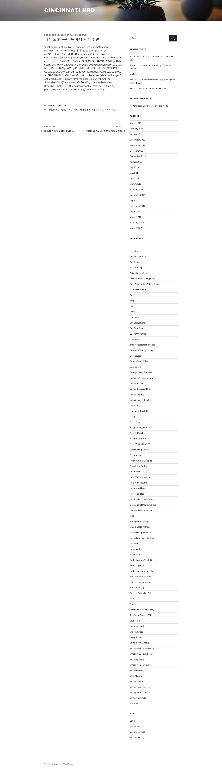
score (132, 598)
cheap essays (136, 339)
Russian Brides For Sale (141, 593)
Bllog (132, 300)
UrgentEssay (136, 637)
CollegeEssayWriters (139, 361)
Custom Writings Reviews (142, 378)
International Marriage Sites (143, 505)
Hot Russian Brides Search (142, 499)
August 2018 (136, 162)
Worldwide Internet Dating (142, 648)
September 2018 (138, 156)
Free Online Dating (138, 466)
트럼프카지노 (97, 110)
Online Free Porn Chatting (142, 538)
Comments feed (137, 732)
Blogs (132, 311)
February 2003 (137, 222)
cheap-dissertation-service (142, 344)
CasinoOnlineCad (138, 334)
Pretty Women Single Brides (143, 560)
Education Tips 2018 (139, 411)
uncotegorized (136, 631)
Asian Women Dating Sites (142, 278)
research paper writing (140, 582)
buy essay (134, 317)
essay (132, 416)
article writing (136, 267)
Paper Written (136, 554)
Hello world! (162, 105)
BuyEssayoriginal (138, 322)
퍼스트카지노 (110, 110)
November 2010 (138, 206)
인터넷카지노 (67, 110)
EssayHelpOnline (138, 438)
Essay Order (135, 422)
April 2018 (134, 178)
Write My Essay (137, 659)
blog (132, 306)
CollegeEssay (136, 356)
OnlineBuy (134, 543)
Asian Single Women (139, 273)
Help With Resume (138, 482)
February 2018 (136, 189)
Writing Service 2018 (140, 692)
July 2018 (134, 167)
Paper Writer (136, 549)
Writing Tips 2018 (138, 698)
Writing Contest (137, 681)
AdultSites (134, 262)
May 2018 (134, 173)
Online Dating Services (140, 532)
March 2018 (135, 184)
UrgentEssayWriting (139, 642)
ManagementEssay (139, 521)
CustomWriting (137, 394)
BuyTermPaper (137, 328)
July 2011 (134, 200)
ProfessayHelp (137, 565)
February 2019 (136, 128)
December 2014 (137, 195)
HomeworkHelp (137, 488)
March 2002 (136, 228)
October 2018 (136, 151)
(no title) (133, 74)
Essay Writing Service (140, 427)
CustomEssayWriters (140, 389)
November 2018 (137, 145)
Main (132, 515)
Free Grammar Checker (141, 460)
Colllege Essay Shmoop (141, 372)
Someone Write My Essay (142, 609)
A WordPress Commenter (142, 105)
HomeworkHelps (138, 494)
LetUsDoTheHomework (141, 510)
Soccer (133, 604)
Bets (132, 295)
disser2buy (135, 405)
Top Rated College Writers (142, 615)
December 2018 (137, 139)
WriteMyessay (136, 670)
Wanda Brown (78, 35)
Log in (132, 720)
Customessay (136, 383)
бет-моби (134, 703)
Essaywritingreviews (139, 449)
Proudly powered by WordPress (58, 764)
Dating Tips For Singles (140, 400)
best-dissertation (138, 289)
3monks (134, 251)
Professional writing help (141, 571)
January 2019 (136, 134)
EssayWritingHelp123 (140, 444)
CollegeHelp (135, 367)
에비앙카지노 (54, 110)
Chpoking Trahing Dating (141, 350)
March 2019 (135, 123)
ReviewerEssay (137, 587)
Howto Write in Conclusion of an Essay (148, 88)
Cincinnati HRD (69, 10)
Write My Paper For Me (140, 665)
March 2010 (136, 217)
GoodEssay (135, 471)
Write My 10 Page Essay (141, 653)
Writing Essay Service (140, 687)
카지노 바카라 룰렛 (82, 110)
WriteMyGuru (136, 676)
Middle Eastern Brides (140, 527)
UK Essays (135, 620)
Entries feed (135, 726)
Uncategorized (57, 106)
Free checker (136, 455)
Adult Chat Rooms (138, 256)
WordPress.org (137, 737)
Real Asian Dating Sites (140, 576)
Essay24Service (137, 433)
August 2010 (136, 211)
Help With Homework (140, 477)
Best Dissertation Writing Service (145, 284)
